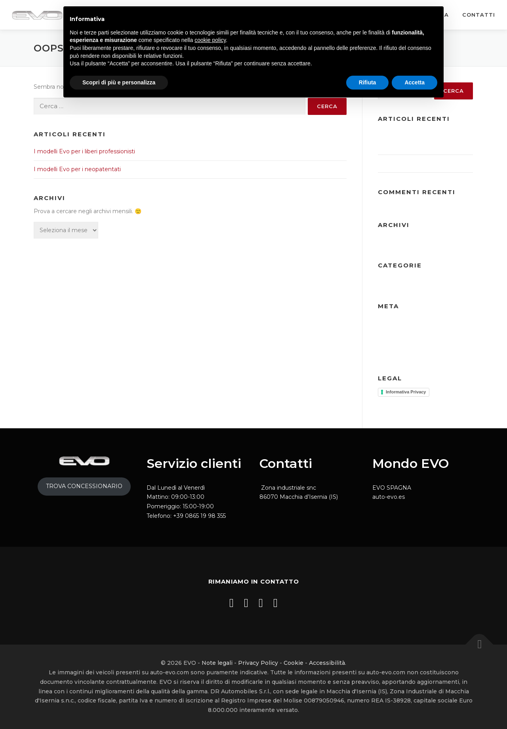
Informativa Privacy (406, 391)
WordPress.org (446, 344)
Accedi (387, 322)
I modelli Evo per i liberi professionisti (84, 151)
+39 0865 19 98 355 (199, 515)
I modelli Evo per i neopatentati (77, 169)
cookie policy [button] (210, 40)
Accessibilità (327, 662)
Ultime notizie (397, 281)
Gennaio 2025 (444, 241)
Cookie (293, 662)
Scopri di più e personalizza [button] (118, 82)
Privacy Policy (258, 662)
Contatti (478, 14)
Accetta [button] (414, 82)
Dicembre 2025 (399, 241)
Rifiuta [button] (367, 82)
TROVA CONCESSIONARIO (84, 486)
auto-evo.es (388, 496)
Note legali (217, 662)
